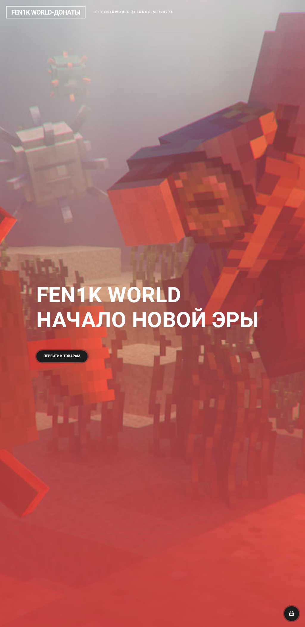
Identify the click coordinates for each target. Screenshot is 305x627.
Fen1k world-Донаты (45, 12)
